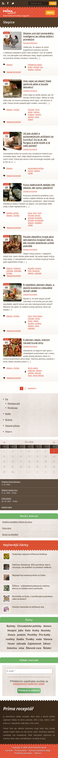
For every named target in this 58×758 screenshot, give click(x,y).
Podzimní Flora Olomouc (11, 482)
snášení (31, 114)
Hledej (52, 3)
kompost (35, 271)
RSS (3, 3)
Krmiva (8, 419)
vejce (37, 117)
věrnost (38, 373)
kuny (35, 213)
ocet (39, 213)
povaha (38, 323)
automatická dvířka (35, 168)
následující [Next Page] (32, 388)
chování (31, 319)
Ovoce (11, 635)
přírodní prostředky (35, 220)
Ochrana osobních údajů (39, 750)
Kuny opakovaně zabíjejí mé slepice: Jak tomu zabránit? (39, 186)
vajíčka (31, 117)
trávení (38, 114)
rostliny (10, 639)
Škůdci (47, 648)
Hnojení (12, 630)
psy (41, 67)
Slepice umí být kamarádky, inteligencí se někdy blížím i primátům (38, 36)
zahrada (38, 273)
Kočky (8, 413)
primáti (36, 67)
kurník (30, 171)
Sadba (20, 639)
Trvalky (30, 639)
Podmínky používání (23, 753)
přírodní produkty (35, 218)
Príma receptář (9, 11)
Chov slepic (37, 316)
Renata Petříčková (30, 43)
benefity (31, 268)
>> (54, 442)
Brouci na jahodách (10, 534)
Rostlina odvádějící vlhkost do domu (17, 522)
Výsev (11, 643)
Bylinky (11, 626)
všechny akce (7, 507)
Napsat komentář (14, 72)
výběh (30, 173)
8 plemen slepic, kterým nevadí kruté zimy (36, 341)
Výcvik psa (12, 407)
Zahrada (17, 271)
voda (39, 639)
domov (47, 626)
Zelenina (12, 648)
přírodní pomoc (34, 215)
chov (30, 316)
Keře (28, 630)
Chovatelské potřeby (29, 626)
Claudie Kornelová (30, 91)
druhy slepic (33, 368)
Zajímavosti (34, 643)
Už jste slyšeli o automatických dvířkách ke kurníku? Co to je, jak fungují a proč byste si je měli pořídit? (38, 139)
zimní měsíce (38, 375)
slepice (31, 70)
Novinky (46, 630)
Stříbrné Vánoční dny (9, 490)
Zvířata (16, 110)
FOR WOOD (6, 499)
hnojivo (38, 268)
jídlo (20, 630)
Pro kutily (44, 635)
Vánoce (47, 639)
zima (30, 375)
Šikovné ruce (33, 648)
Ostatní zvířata (12, 213)
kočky (30, 67)
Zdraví (30, 119)
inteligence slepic (35, 65)
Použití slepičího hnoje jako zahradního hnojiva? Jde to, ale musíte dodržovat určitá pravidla (38, 241)
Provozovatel (20, 750)
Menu (50, 12)
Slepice (9, 65)
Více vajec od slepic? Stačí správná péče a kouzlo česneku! (37, 84)
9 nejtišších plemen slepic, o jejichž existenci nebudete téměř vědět (38, 287)
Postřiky (32, 635)
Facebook (8, 3)
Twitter (13, 3)
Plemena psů (14, 403)
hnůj (29, 271)
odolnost (31, 371)
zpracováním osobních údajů (29, 683)
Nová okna (6, 528)
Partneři (9, 750)
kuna (30, 213)
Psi (6, 399)
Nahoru (37, 753)
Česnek (31, 110)
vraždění (38, 223)
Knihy (35, 630)
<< (4, 442)
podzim (21, 635)
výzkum (38, 70)
